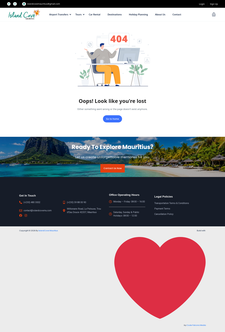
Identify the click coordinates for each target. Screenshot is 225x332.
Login (202, 3)
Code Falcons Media (196, 325)
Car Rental (94, 14)
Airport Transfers (60, 14)
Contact (176, 14)
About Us (160, 14)
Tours (79, 14)
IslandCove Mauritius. (48, 230)
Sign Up (214, 3)
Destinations (115, 14)
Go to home (112, 118)
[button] (214, 14)
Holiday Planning (138, 14)
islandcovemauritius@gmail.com (41, 3)
